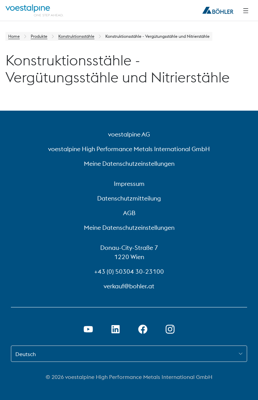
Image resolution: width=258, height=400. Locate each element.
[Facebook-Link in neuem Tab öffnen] (142, 329)
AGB (129, 213)
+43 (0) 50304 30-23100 (129, 271)
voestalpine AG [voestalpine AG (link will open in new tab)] (129, 134)
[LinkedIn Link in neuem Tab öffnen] (115, 329)
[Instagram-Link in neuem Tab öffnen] (170, 329)
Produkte (39, 36)
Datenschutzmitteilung (129, 198)
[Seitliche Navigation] (246, 10)
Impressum (129, 184)
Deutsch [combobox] (25, 354)
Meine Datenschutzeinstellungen (129, 163)
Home (14, 36)
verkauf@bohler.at (129, 286)
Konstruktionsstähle (76, 36)
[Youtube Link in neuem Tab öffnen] (88, 329)
